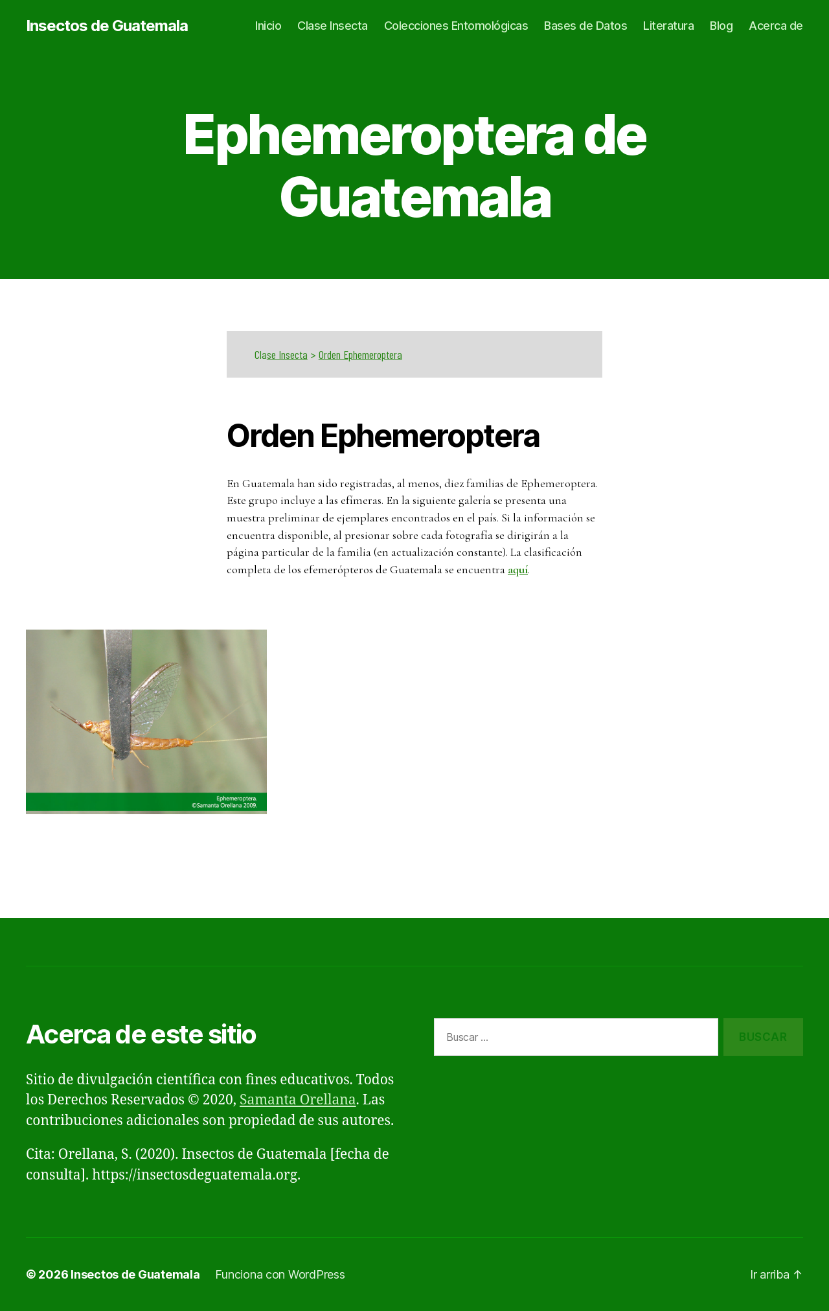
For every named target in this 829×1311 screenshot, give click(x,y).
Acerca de (776, 25)
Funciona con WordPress (280, 1274)
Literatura (668, 25)
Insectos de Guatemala (107, 26)
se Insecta (287, 354)
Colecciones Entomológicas (456, 25)
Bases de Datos (585, 25)
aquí (518, 569)
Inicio (268, 25)
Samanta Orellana (298, 1100)
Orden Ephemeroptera (360, 354)
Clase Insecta (332, 25)
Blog (721, 25)
